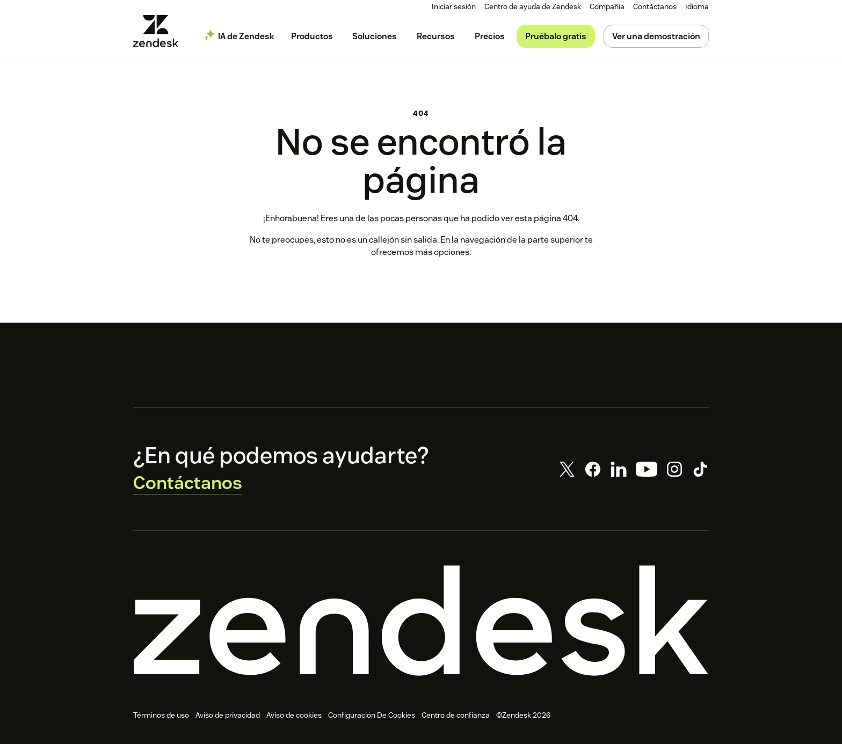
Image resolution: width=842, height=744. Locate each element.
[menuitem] (609, 6)
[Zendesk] (421, 624)
